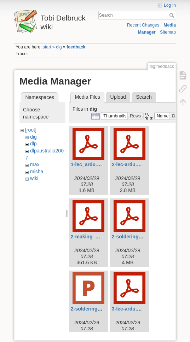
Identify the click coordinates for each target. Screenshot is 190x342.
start (47, 47)
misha (36, 171)
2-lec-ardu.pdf (128, 164)
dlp (33, 143)
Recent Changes (143, 25)
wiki (34, 178)
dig (59, 47)
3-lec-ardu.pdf (128, 309)
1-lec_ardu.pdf (88, 164)
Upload (118, 97)
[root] (30, 130)
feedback (76, 47)
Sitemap (168, 32)
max (34, 164)
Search (172, 15)
